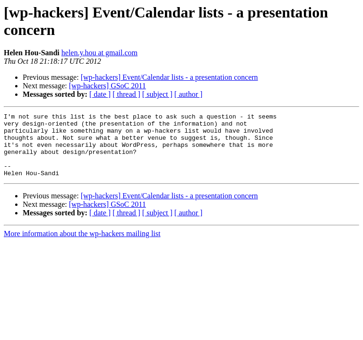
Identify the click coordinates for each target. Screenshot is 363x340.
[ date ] (100, 94)
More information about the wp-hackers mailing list (82, 246)
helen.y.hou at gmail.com (99, 53)
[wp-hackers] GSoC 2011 (107, 86)
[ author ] (188, 94)
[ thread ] (126, 94)
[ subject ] (157, 94)
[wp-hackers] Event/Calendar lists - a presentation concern (169, 77)
